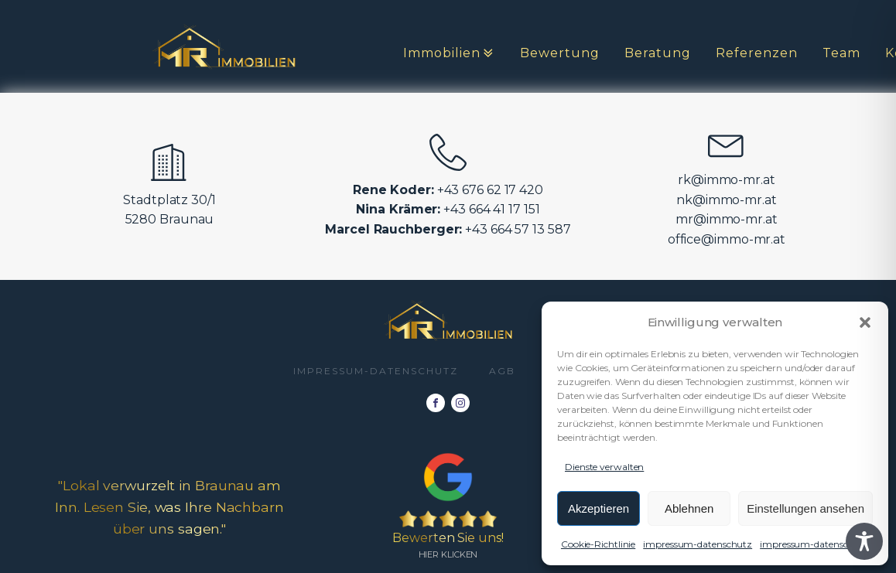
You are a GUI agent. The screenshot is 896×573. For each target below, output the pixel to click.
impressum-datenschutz (697, 544)
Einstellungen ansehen (805, 508)
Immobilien (449, 53)
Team (841, 53)
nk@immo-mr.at (726, 200)
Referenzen (757, 53)
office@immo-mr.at (726, 239)
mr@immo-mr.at (726, 219)
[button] (865, 322)
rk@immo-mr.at (726, 179)
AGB (502, 371)
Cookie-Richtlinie (598, 544)
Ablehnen (689, 508)
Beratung (657, 53)
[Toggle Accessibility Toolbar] (864, 541)
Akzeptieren (598, 508)
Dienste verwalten (604, 466)
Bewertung (560, 53)
